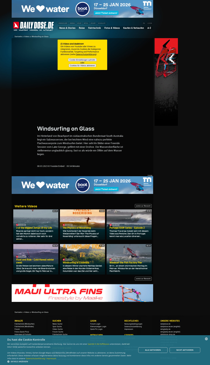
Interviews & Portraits (23, 334)
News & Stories (67, 28)
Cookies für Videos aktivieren (82, 65)
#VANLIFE (101, 23)
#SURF (93, 23)
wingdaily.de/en (166, 332)
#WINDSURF (62, 23)
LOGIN (149, 23)
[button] (70, 361)
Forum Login (95, 324)
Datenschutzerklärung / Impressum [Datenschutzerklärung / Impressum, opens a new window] (41, 358)
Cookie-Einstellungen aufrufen (82, 60)
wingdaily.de (165, 329)
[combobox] (206, 338)
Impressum (128, 329)
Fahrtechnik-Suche (59, 334)
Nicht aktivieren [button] (184, 350)
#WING (72, 23)
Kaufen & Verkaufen (133, 28)
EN (144, 23)
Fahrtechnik (94, 28)
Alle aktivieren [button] (153, 350)
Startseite (18, 36)
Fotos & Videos (112, 28)
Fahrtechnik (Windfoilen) (24, 327)
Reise (82, 28)
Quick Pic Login (96, 329)
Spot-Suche (57, 327)
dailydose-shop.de (167, 334)
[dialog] (105, 350)
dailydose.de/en (166, 327)
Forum (17, 329)
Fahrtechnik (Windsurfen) (24, 324)
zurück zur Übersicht (143, 206)
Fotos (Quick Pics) (22, 332)
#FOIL (86, 23)
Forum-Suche (57, 332)
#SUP (79, 23)
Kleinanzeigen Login (98, 327)
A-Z (149, 28)
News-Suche (57, 324)
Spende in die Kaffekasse (98, 344)
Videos (26, 36)
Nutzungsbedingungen (133, 324)
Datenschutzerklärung (86, 54)
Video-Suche (57, 329)
